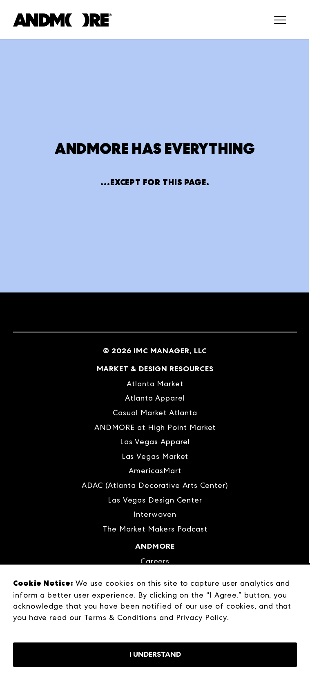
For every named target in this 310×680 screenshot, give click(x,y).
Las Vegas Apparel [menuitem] (155, 441)
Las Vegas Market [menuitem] (155, 456)
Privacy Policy (201, 617)
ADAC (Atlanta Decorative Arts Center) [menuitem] (155, 485)
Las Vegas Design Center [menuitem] (155, 500)
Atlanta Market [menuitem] (155, 383)
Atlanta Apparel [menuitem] (155, 398)
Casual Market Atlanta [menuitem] (155, 412)
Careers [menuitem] (155, 561)
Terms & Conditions (120, 617)
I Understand (155, 654)
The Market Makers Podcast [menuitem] (155, 529)
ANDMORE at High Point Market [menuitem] (155, 427)
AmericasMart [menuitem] (155, 470)
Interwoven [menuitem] (155, 514)
